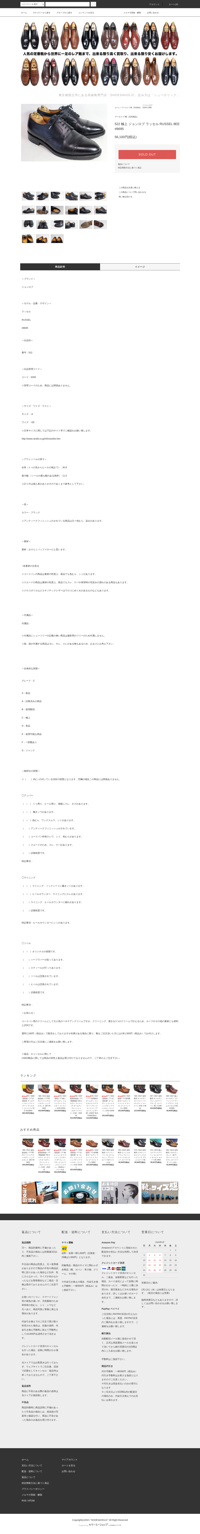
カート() (171, 4)
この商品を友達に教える (127, 187)
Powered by (100, 1525)
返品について (124, 164)
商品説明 (60, 266)
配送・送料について (32, 1471)
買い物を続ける (123, 197)
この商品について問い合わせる (130, 192)
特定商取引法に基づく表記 (129, 168)
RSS (24, 1500)
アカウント (152, 4)
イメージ (140, 266)
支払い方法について (32, 1465)
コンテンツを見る (84, 13)
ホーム (24, 13)
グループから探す (62, 13)
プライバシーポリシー (33, 1489)
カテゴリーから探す (40, 13)
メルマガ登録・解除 (130, 13)
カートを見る (68, 1465)
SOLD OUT (147, 154)
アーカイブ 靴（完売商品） (132, 107)
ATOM (31, 1500)
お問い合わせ (151, 13)
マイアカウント (70, 1459)
